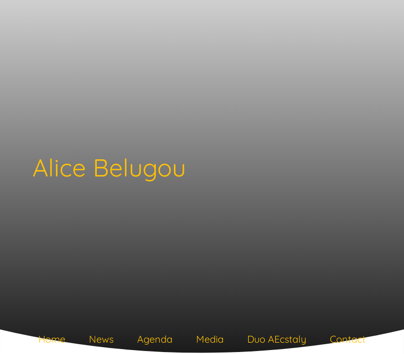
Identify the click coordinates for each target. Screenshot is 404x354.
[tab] (52, 341)
